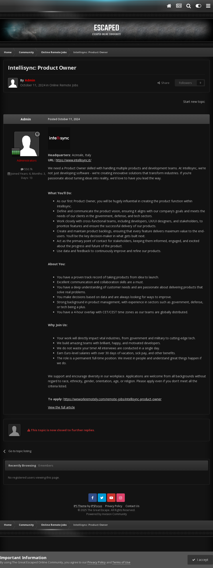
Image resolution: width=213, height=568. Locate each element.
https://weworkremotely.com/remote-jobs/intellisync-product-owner (112, 399)
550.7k (27, 169)
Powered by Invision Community (106, 514)
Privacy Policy (113, 506)
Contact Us (132, 506)
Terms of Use (121, 562)
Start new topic (194, 101)
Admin (26, 119)
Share (163, 83)
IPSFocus (96, 506)
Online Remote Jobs (64, 85)
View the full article (61, 407)
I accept (200, 560)
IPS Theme (80, 506)
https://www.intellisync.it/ (73, 160)
